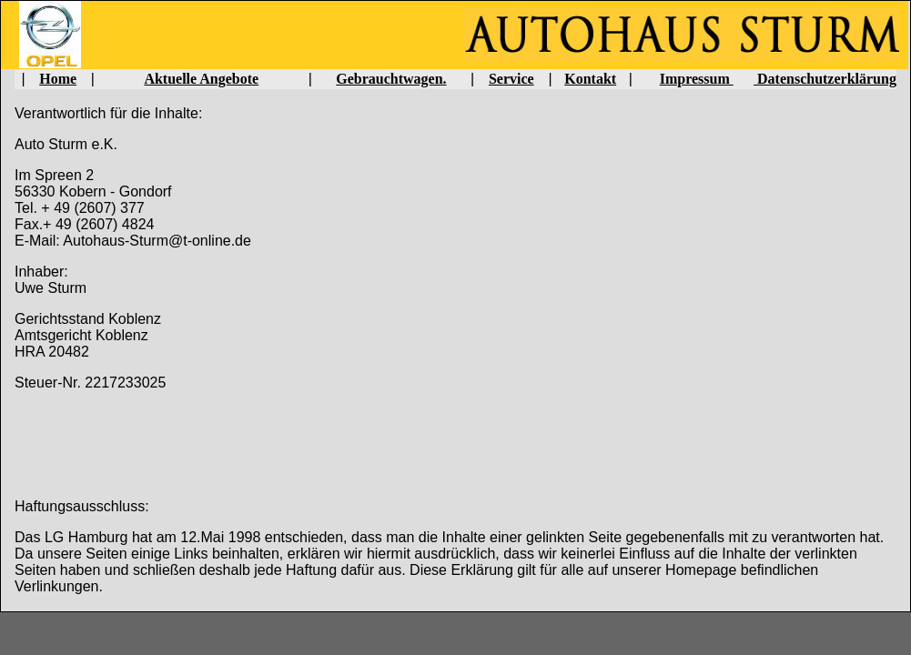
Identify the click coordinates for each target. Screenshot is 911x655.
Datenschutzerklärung (825, 78)
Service (511, 78)
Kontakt (590, 78)
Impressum (697, 78)
